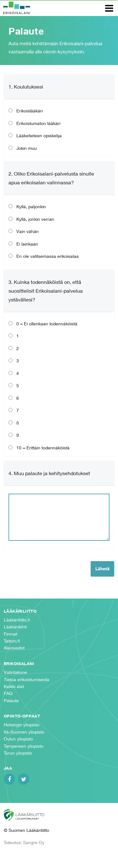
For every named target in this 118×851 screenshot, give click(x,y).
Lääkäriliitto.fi (17, 619)
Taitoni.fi (12, 640)
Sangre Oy (33, 842)
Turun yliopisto (18, 753)
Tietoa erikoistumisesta (26, 679)
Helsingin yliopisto (21, 724)
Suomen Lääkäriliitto (28, 815)
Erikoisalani (16, 8)
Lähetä (102, 568)
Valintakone (15, 672)
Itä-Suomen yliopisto (24, 731)
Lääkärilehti (15, 626)
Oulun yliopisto (18, 738)
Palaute (11, 700)
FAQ (8, 693)
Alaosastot (14, 647)
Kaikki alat (14, 686)
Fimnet (10, 634)
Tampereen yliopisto (23, 746)
